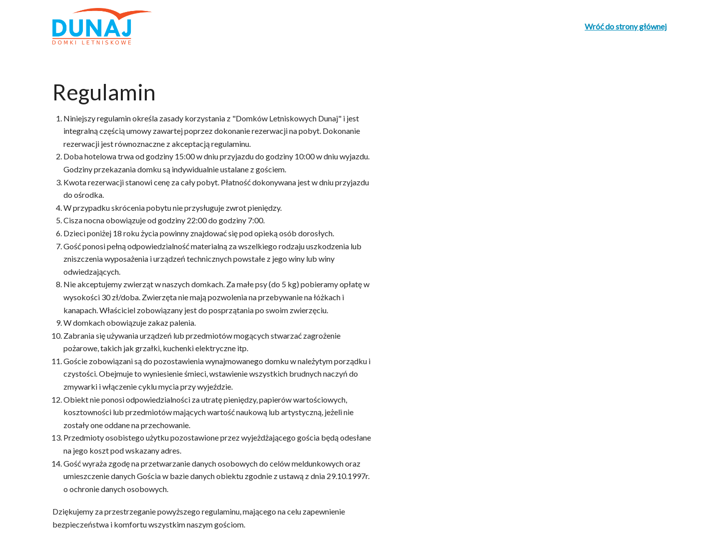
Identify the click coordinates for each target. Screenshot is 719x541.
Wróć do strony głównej (626, 26)
